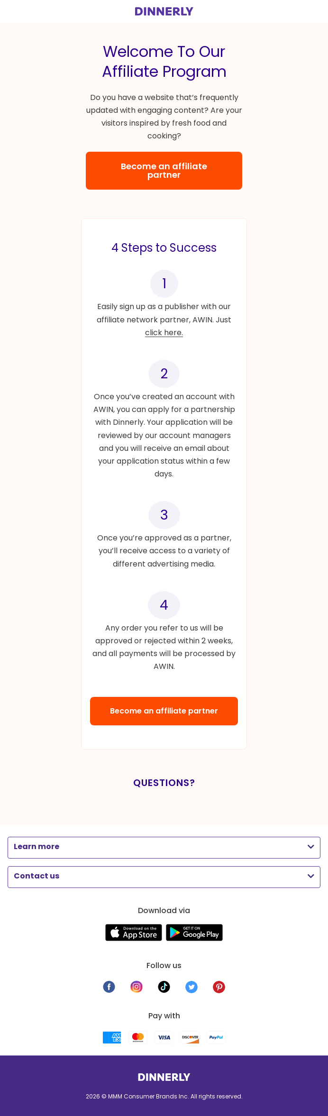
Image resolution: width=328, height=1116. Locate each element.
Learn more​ (36, 846)
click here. (164, 332)
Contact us (36, 875)
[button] (164, 847)
